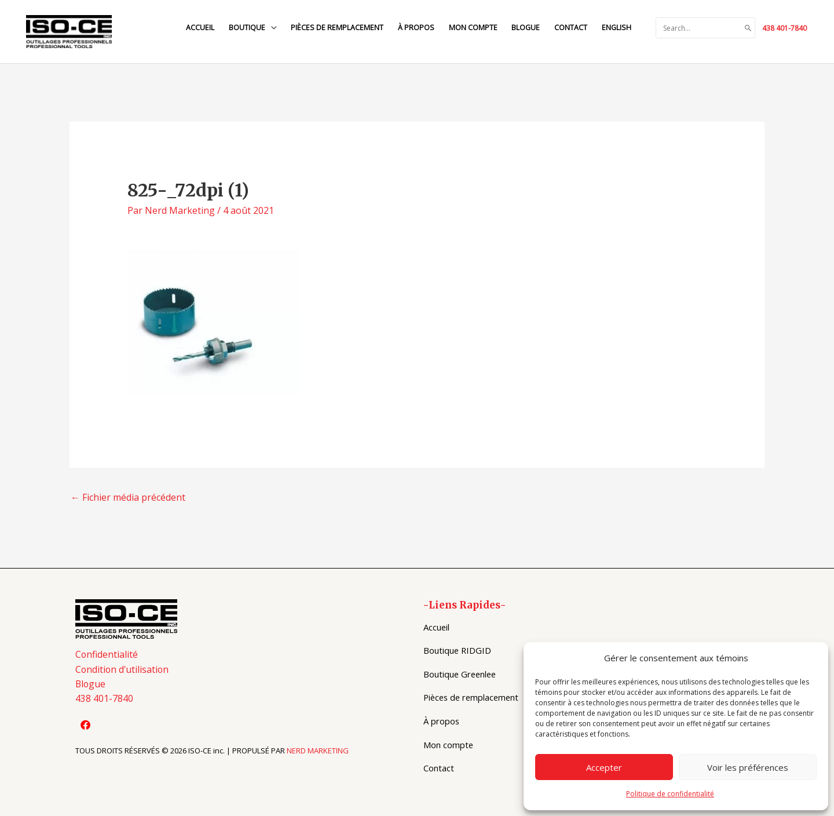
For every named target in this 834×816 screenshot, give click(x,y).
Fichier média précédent (128, 497)
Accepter (604, 767)
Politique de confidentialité (670, 794)
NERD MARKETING (318, 751)
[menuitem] (615, 28)
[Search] (748, 28)
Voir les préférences (747, 767)
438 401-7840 (784, 28)
